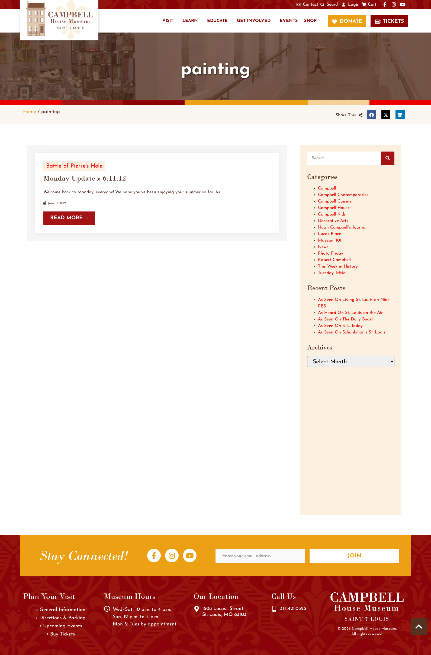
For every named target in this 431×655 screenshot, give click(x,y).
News (323, 247)
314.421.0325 (293, 608)
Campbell (327, 188)
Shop (310, 21)
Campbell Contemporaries (343, 195)
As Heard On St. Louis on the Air (350, 313)
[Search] (387, 158)
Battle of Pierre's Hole (74, 166)
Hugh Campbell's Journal (342, 227)
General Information (60, 609)
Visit (167, 21)
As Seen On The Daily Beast (345, 319)
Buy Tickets (61, 634)
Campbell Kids (332, 214)
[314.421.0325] (274, 609)
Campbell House (334, 208)
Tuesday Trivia (332, 273)
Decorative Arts (333, 221)
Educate (217, 21)
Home (29, 112)
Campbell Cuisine (335, 201)
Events (289, 21)
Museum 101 (329, 240)
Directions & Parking (61, 618)
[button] (349, 115)
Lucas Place (329, 234)
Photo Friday (330, 253)
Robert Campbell (334, 260)
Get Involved (254, 21)
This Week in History (338, 266)
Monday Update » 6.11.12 (84, 178)
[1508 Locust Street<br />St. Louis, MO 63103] (197, 609)
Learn (190, 21)
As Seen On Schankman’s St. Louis (351, 332)
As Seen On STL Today (340, 326)
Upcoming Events (61, 626)
